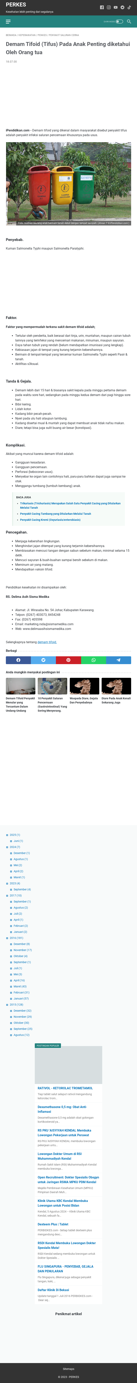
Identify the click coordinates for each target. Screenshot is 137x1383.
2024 (15, 847)
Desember (22, 853)
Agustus (21, 859)
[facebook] (18, 660)
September (22, 889)
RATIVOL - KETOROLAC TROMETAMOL (65, 1088)
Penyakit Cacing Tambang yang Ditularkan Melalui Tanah (55, 513)
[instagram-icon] (109, 8)
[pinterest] (68, 660)
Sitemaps (68, 1368)
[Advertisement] (68, 96)
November (23, 950)
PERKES (16, 4)
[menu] (10, 21)
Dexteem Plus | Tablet (53, 1224)
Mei (18, 865)
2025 (15, 834)
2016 (16, 937)
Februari (21, 925)
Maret (19, 877)
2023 (15, 883)
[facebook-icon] (102, 8)
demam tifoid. (47, 642)
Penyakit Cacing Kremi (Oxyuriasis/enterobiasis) (50, 520)
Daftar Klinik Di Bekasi (53, 1290)
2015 (16, 1004)
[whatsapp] (93, 660)
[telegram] (118, 660)
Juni (18, 840)
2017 (16, 895)
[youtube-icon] (115, 8)
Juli (18, 913)
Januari (20, 931)
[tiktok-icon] (129, 8)
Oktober (21, 956)
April (18, 871)
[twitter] (43, 660)
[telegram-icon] (122, 8)
